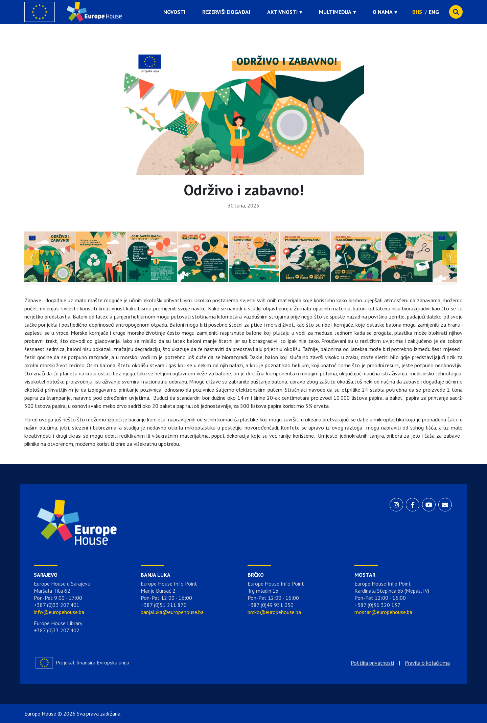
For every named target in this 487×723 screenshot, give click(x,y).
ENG (434, 11)
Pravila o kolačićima (427, 662)
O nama (383, 11)
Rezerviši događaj (226, 11)
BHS (417, 11)
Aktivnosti (282, 11)
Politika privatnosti (372, 662)
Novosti (174, 11)
